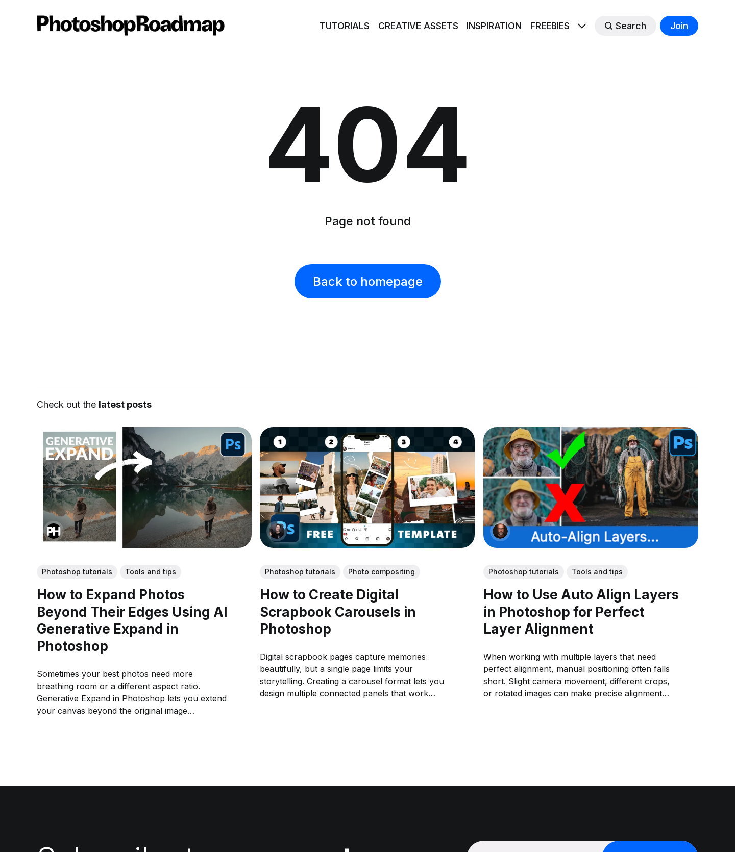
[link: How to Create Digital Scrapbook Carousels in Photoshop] (367, 544)
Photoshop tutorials (77, 571)
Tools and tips (150, 571)
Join (679, 25)
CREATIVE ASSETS (418, 25)
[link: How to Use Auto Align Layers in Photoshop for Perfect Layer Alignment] (590, 544)
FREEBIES (550, 25)
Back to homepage (368, 281)
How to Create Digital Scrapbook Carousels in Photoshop (338, 611)
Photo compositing (381, 571)
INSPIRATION (494, 25)
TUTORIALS (345, 25)
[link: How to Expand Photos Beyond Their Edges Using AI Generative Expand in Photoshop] (144, 544)
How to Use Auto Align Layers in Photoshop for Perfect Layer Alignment (581, 611)
